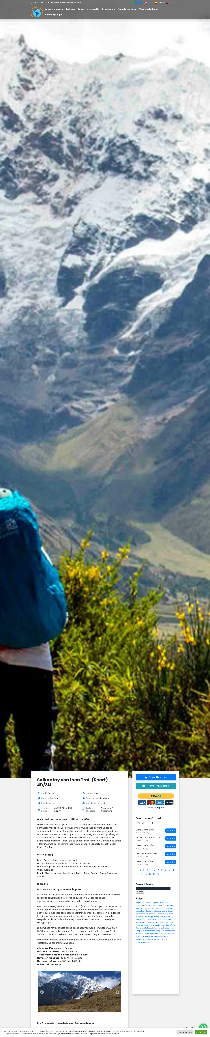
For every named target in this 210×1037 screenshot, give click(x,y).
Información (93, 9)
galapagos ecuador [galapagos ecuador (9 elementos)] (154, 914)
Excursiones (108, 9)
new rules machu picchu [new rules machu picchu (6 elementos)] (150, 925)
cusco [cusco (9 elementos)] (169, 908)
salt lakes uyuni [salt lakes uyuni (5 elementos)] (167, 928)
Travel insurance (155, 786)
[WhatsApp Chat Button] (203, 1028)
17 (158, 874)
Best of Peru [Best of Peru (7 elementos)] (146, 905)
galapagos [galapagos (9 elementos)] (140, 914)
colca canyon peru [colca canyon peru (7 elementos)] (147, 908)
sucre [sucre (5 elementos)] (157, 933)
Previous (41, 991)
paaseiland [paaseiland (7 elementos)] (166, 925)
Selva (81, 9)
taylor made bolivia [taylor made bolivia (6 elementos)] (144, 936)
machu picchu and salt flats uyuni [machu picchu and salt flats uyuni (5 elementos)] (150, 922)
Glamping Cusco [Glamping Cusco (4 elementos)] (150, 917)
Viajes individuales (148, 9)
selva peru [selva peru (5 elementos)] (150, 933)
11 (173, 870)
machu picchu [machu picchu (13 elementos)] (165, 919)
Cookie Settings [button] (185, 1032)
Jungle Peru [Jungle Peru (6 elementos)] (140, 919)
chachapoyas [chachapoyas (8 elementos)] (157, 905)
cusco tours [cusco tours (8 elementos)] (140, 911)
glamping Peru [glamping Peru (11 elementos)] (164, 917)
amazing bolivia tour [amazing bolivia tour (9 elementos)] (155, 902)
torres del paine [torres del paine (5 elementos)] (158, 936)
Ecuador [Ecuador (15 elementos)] (149, 911)
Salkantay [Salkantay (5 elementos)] (156, 928)
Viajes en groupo (53, 14)
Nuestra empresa (54, 9)
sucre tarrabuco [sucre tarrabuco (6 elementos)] (167, 933)
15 (150, 874)
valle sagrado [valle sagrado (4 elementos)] (149, 939)
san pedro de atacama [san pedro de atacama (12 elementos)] (145, 931)
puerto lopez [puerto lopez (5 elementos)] (147, 928)
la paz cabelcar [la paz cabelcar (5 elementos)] (152, 919)
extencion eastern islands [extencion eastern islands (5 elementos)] (164, 911)
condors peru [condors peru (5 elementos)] (161, 908)
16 (154, 874)
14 (146, 874)
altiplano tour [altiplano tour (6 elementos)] (141, 902)
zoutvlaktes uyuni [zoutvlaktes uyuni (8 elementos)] (143, 942)
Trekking (70, 9)
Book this (171, 830)
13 (141, 874)
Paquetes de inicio (127, 9)
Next (116, 991)
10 (169, 870)
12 (137, 874)
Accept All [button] (200, 1032)
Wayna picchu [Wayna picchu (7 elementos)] (161, 939)
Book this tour (156, 777)
